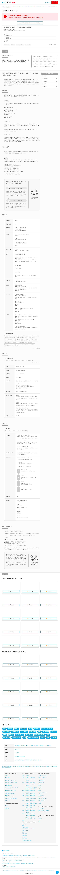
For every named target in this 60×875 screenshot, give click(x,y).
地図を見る (19, 508)
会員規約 (4, 870)
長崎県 (34, 813)
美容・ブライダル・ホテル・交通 (11, 782)
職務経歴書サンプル (12, 855)
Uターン (34, 855)
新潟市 (27, 792)
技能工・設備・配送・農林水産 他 (11, 798)
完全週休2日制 (24, 833)
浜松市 (31, 798)
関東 (39, 731)
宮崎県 (34, 815)
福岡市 (31, 818)
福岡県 (27, 813)
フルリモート (53, 731)
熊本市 (34, 818)
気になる (12, 591)
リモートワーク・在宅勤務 (33, 737)
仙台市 (27, 780)
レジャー (40, 787)
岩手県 (31, 777)
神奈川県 (27, 785)
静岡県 (31, 795)
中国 (23, 805)
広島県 (27, 807)
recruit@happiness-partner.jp (22, 517)
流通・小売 (40, 788)
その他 (40, 803)
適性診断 (29, 855)
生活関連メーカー (41, 782)
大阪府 (34, 800)
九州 (23, 813)
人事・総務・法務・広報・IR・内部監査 (36, 745)
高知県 (27, 812)
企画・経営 (8, 777)
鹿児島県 (27, 817)
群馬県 (34, 782)
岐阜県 (27, 795)
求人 (6, 860)
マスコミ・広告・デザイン (43, 792)
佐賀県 (31, 813)
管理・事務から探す (18, 745)
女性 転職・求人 (24, 863)
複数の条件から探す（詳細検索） (44, 810)
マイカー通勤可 (24, 838)
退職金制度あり (24, 835)
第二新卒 (42, 737)
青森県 (27, 777)
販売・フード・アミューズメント (11, 780)
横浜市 (27, 788)
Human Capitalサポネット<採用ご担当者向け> (46, 870)
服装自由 (23, 837)
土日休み (40, 818)
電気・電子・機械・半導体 (10, 793)
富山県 (27, 793)
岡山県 (34, 805)
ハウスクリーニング (19, 734)
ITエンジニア (8, 792)
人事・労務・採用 (48, 745)
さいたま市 (28, 787)
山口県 (31, 807)
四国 (23, 810)
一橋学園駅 (17, 752)
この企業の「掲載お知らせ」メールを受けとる (30, 22)
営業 (6, 775)
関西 (23, 800)
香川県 (31, 810)
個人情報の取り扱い (10, 870)
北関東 (23, 782)
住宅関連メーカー (41, 780)
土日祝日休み (54, 737)
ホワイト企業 (10, 728)
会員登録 (55, 3)
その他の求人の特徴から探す (27, 840)
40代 (4, 728)
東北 (23, 777)
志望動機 (25, 855)
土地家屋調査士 (33, 731)
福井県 (34, 793)
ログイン (48, 2)
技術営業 (5, 734)
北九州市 (27, 818)
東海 (23, 795)
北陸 (23, 793)
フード (40, 790)
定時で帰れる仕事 (6, 737)
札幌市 (27, 775)
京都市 (27, 803)
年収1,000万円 (23, 728)
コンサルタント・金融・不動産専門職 (12, 787)
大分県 (31, 815)
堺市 (33, 803)
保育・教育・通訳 (9, 785)
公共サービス (8, 800)
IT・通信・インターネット (43, 775)
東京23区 (35, 787)
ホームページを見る (21, 501)
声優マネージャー (29, 734)
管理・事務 (25, 745)
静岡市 (27, 798)
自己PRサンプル (19, 855)
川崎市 (31, 788)
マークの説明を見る (36, 348)
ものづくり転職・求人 (16, 863)
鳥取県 (27, 805)
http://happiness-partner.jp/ (21, 415)
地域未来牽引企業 (15, 731)
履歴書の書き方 (5, 855)
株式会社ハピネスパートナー (40, 766)
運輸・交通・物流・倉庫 (42, 798)
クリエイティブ (8, 788)
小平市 (19, 749)
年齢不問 (16, 728)
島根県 (31, 805)
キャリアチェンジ (24, 731)
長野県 (34, 790)
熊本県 (27, 815)
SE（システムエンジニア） (47, 728)
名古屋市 (34, 798)
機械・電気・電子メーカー (43, 777)
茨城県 (27, 782)
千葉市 (32, 787)
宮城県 (34, 777)
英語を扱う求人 (13, 866)
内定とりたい (36, 728)
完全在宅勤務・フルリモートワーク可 (28, 828)
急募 (23, 825)
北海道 (23, 775)
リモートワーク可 (25, 830)
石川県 (31, 793)
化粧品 (48, 734)
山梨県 (31, 790)
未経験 (48, 737)
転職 (3, 860)
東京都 (16, 749)
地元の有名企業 (6, 731)
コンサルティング (41, 795)
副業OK (23, 832)
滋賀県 (27, 800)
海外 (23, 820)
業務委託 (7, 808)
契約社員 (7, 807)
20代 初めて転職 (45, 731)
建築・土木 (8, 795)
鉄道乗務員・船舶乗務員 (39, 734)
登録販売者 (11, 734)
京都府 (31, 800)
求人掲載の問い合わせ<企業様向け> (31, 870)
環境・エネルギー (41, 800)
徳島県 (27, 810)
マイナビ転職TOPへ (6, 850)
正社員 (24, 737)
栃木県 (31, 782)
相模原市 (34, 788)
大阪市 (31, 803)
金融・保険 (40, 793)
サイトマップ (17, 870)
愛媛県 (34, 810)
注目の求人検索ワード (16, 737)
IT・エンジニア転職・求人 (7, 863)
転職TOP (3, 766)
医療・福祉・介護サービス (20, 756)
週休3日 (30, 728)
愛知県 (34, 795)
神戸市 (36, 803)
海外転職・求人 (31, 863)
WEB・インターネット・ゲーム (11, 790)
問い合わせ (22, 870)
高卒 (39, 821)
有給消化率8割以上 (25, 827)
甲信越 (23, 790)
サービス (40, 785)
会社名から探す (41, 808)
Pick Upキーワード (12, 860)
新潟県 (27, 790)
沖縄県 (31, 817)
